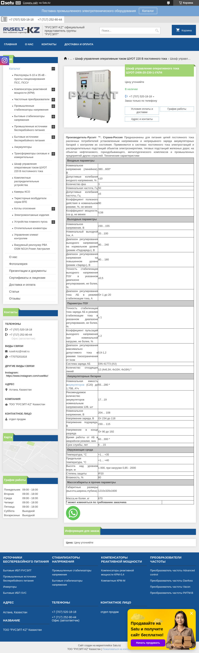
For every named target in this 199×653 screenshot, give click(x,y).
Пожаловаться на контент (117, 649)
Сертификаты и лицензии (27, 277)
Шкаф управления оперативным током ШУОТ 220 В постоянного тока (121, 58)
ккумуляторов (77, 384)
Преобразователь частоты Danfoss (171, 580)
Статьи (14, 291)
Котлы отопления (24, 208)
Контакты (49, 44)
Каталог (148, 11)
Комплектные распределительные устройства (26, 181)
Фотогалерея (18, 264)
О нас (29, 44)
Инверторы (10, 586)
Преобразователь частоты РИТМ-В (171, 592)
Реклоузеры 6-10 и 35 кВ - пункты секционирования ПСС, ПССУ (30, 79)
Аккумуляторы (23, 146)
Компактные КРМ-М (113, 580)
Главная (10, 44)
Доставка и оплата (79, 44)
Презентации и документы (27, 270)
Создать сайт (30, 2)
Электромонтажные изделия (31, 214)
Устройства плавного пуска (30, 221)
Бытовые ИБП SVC (15, 592)
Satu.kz (117, 645)
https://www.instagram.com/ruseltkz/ (27, 375)
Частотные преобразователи (31, 99)
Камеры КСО (22, 191)
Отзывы (14, 298)
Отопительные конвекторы (30, 228)
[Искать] (156, 30)
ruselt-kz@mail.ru (19, 351)
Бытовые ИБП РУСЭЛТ (17, 570)
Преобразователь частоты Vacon (170, 586)
